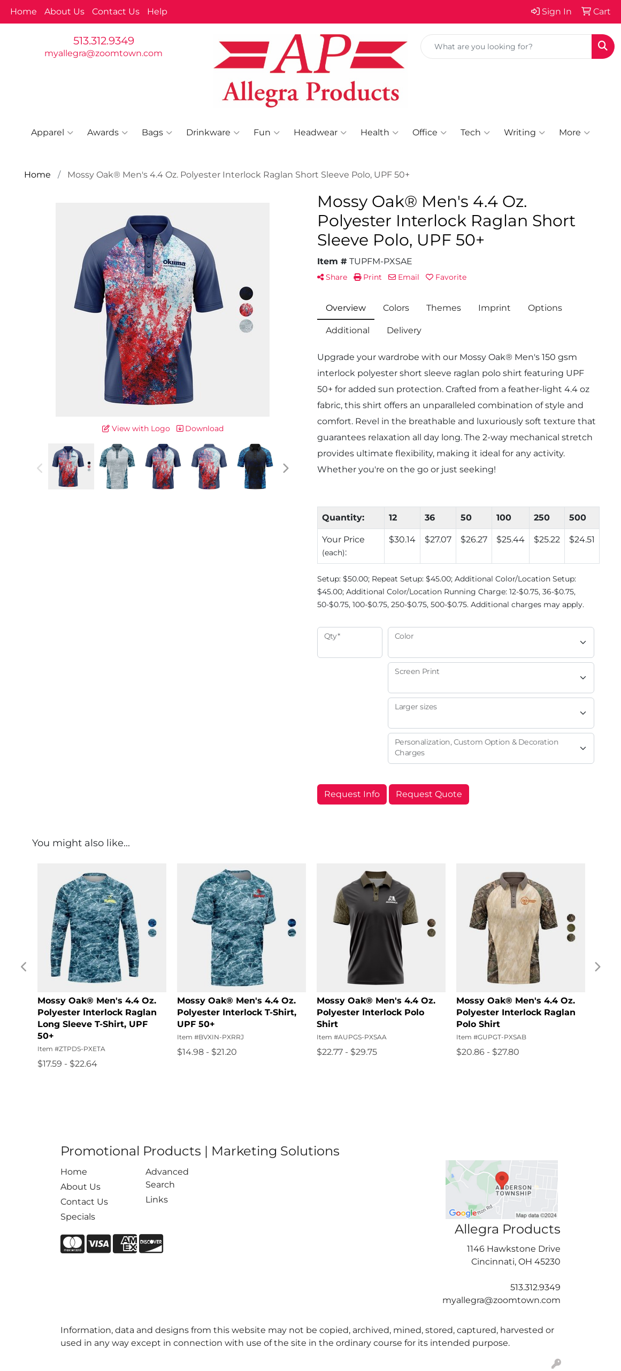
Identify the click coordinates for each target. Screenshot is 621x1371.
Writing (524, 132)
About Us (64, 11)
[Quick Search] (506, 46)
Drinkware (213, 132)
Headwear (320, 132)
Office (429, 132)
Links (156, 1199)
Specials (77, 1217)
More (574, 132)
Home (23, 11)
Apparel (52, 132)
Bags (157, 132)
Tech (475, 132)
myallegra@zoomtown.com (103, 53)
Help (157, 11)
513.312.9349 (103, 40)
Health (379, 132)
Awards (107, 132)
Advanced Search (167, 1178)
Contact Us (116, 11)
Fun (267, 132)
